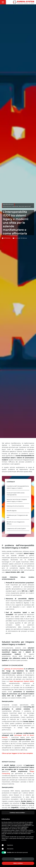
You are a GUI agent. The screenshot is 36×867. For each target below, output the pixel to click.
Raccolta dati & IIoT (25, 206)
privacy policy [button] (28, 824)
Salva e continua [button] (18, 863)
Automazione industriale (10, 206)
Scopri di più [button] (18, 859)
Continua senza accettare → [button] (18, 812)
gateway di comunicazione (14, 669)
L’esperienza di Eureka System (16, 528)
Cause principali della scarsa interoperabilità (15, 493)
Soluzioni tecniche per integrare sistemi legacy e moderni (17, 500)
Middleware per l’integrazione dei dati (17, 516)
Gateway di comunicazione (15, 506)
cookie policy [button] (23, 828)
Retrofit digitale (12, 510)
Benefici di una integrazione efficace (15, 523)
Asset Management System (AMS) (21, 681)
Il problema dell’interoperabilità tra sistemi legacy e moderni (18, 487)
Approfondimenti (8, 204)
